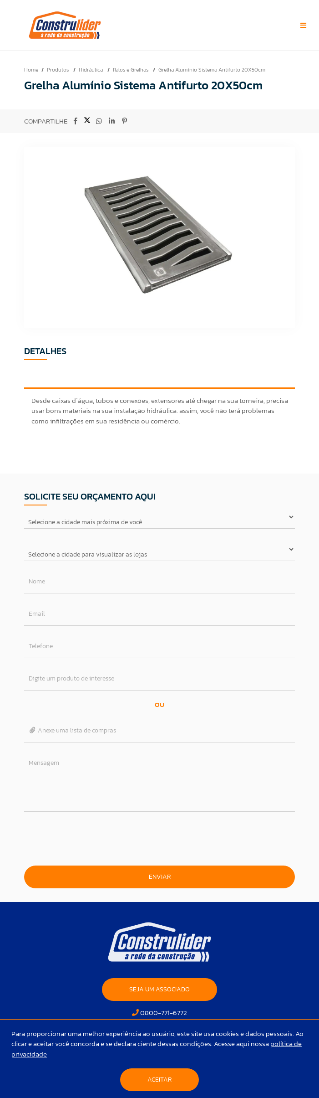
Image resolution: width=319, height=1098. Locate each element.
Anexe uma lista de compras (72, 730)
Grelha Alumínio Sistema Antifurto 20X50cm (211, 70)
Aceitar (159, 1079)
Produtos (58, 70)
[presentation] (160, 838)
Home (31, 70)
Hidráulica (91, 70)
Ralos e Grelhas (131, 70)
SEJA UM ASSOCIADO (159, 989)
